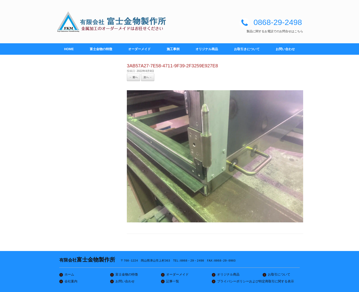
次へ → (148, 77)
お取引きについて (247, 49)
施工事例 (173, 49)
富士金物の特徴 (101, 49)
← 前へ (133, 77)
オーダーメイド (139, 49)
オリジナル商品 (207, 49)
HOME (69, 49)
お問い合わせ (285, 49)
